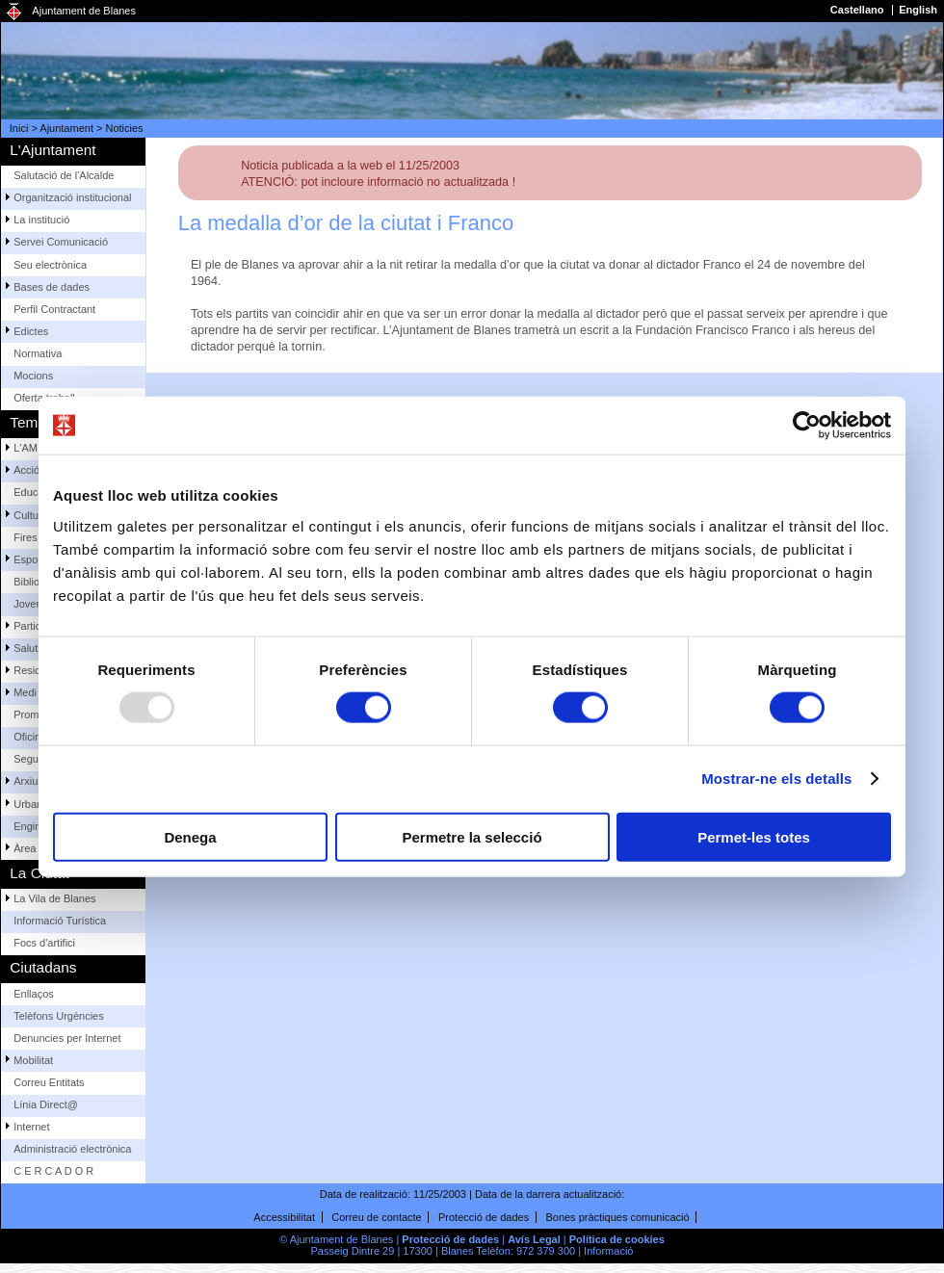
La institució (41, 219)
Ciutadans (43, 967)
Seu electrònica (50, 265)
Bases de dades (51, 287)
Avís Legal (534, 1239)
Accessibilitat (284, 1217)
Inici (19, 128)
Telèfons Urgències (58, 1016)
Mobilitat (33, 1060)
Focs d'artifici (44, 942)
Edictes (30, 331)
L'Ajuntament (52, 150)
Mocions (33, 375)
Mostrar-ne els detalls (776, 778)
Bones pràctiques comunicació (617, 1217)
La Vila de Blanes (54, 898)
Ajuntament (66, 128)
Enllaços (33, 994)
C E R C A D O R (53, 1171)
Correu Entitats (48, 1082)
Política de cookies (617, 1239)
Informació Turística (59, 920)
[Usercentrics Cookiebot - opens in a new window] (806, 425)
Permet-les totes (753, 836)
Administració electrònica (72, 1149)
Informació (608, 1251)
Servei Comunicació (60, 241)
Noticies (125, 128)
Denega (190, 836)
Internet (31, 1126)
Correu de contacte (376, 1217)
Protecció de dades (483, 1217)
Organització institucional (72, 197)
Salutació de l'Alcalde (63, 175)
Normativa (37, 353)
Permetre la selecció (471, 836)
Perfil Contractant (54, 309)
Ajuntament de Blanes (84, 10)
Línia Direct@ (45, 1104)
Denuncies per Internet (66, 1038)
